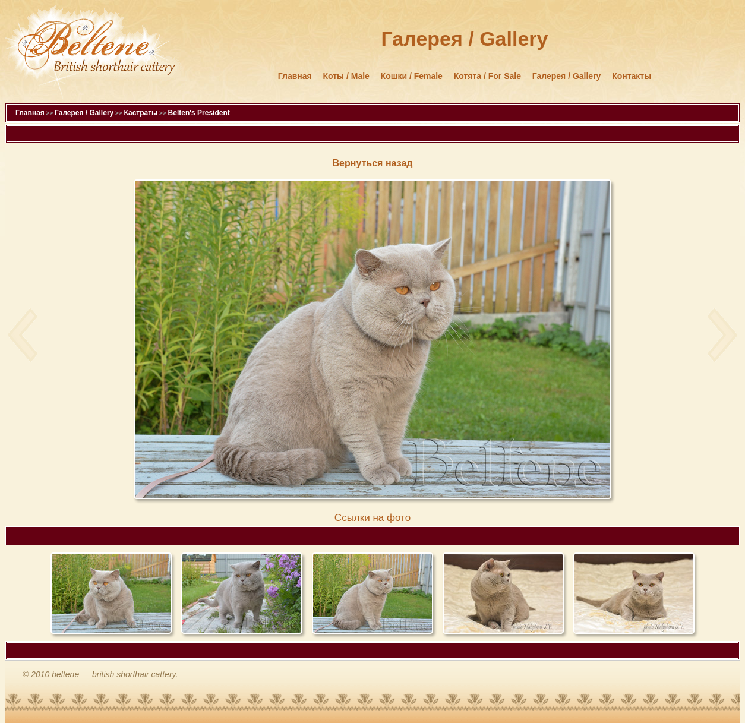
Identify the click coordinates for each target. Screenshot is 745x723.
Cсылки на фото (372, 517)
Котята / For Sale (487, 76)
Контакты (631, 76)
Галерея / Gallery (566, 76)
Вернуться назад (373, 163)
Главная (295, 76)
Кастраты (140, 113)
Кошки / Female (412, 76)
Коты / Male (346, 76)
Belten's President (199, 113)
